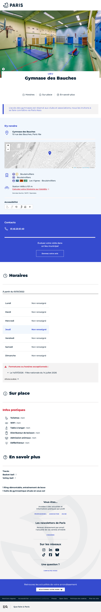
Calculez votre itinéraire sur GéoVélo (29, 189)
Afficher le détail (11, 379)
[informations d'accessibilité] (18, 207)
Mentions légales (9, 598)
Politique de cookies (78, 598)
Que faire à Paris (21, 607)
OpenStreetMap (85, 167)
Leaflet (74, 167)
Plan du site (94, 598)
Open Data (63, 598)
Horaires (28, 94)
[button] (49, 153)
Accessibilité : (33, 598)
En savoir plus (66, 94)
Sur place (45, 94)
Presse (54, 598)
